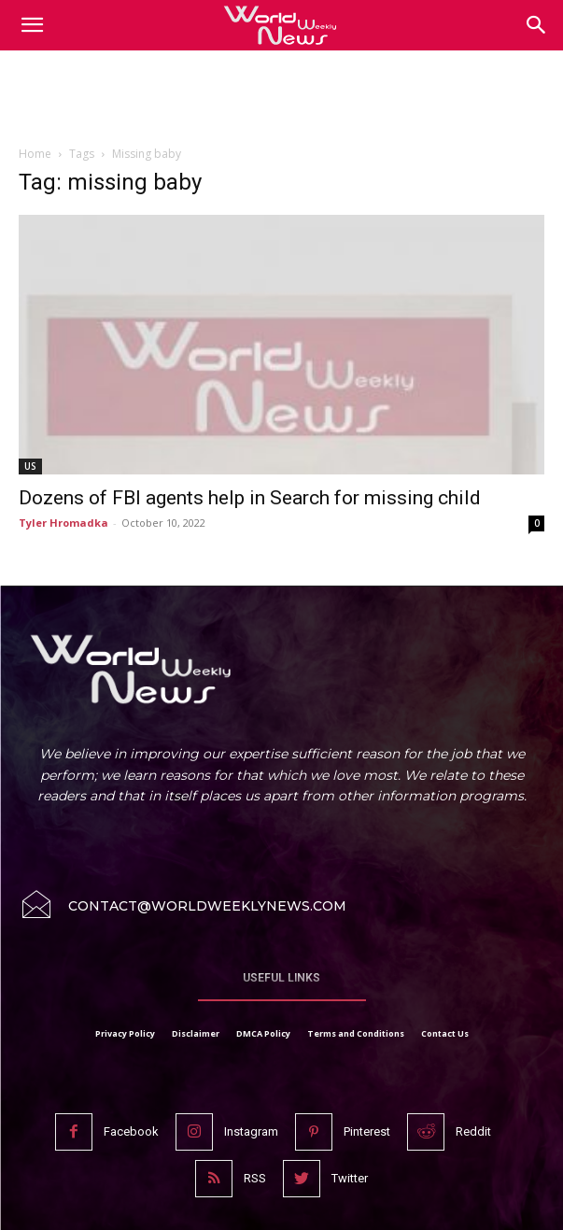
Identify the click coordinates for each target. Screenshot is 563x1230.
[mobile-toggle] (32, 25)
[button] (537, 25)
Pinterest (367, 1131)
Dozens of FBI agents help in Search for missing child (250, 498)
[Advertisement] (282, 101)
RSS (255, 1178)
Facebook (131, 1131)
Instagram (251, 1131)
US (30, 466)
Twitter (349, 1178)
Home (35, 154)
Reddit (473, 1131)
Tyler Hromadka (63, 523)
